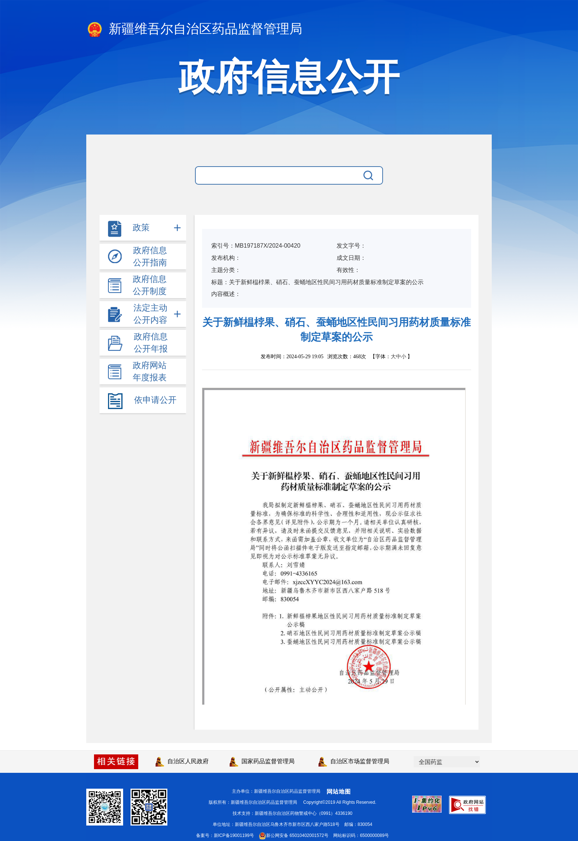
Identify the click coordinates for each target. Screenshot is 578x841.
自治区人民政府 (182, 761)
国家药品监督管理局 (262, 761)
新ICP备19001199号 (234, 835)
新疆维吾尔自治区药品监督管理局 (194, 29)
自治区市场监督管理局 (353, 761)
